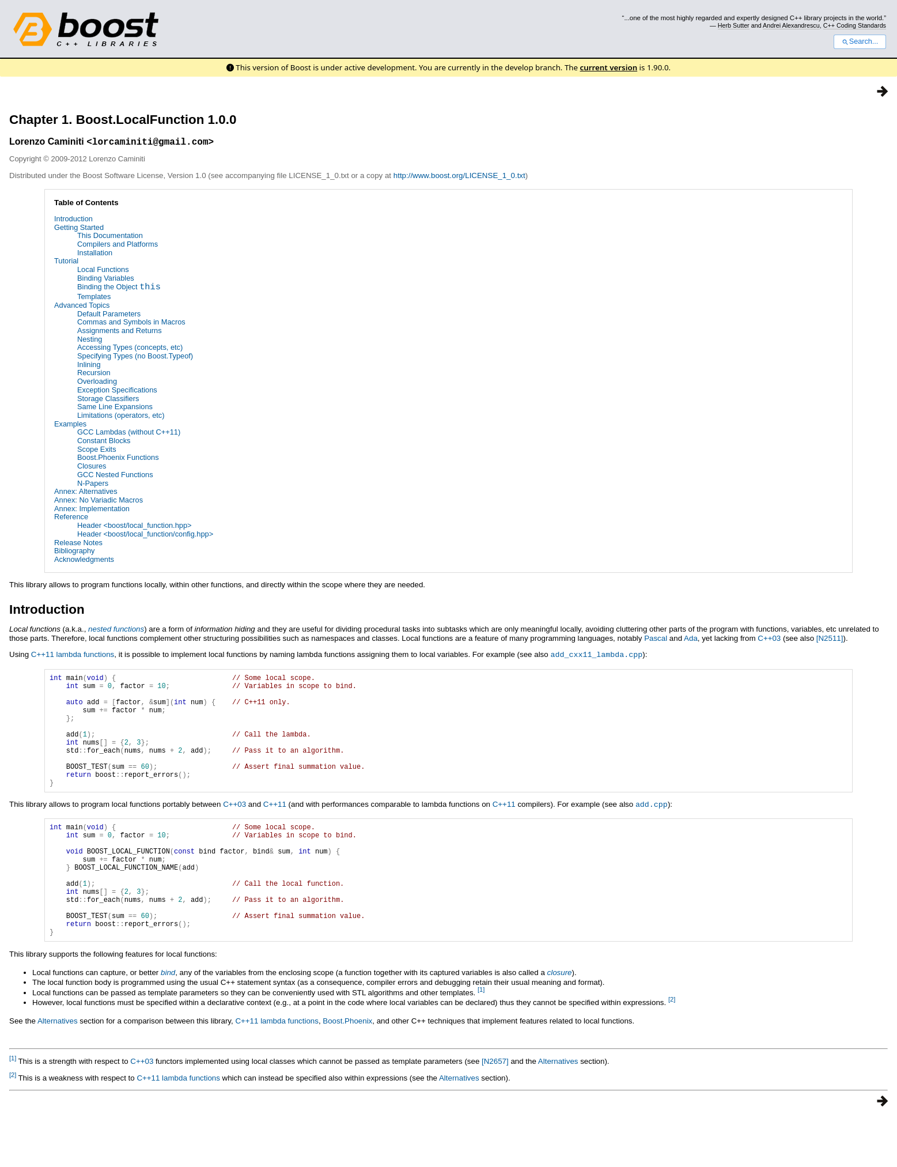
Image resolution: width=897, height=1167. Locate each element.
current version (609, 67)
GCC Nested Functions (115, 476)
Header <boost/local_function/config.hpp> (145, 535)
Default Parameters (109, 315)
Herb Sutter (734, 25)
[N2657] (495, 1110)
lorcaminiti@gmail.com (150, 143)
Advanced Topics (82, 307)
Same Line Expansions (115, 408)
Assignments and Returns (119, 332)
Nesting (89, 341)
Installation (94, 254)
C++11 (274, 829)
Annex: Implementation (92, 510)
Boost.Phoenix (347, 1070)
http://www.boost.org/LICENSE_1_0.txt (459, 177)
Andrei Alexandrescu (791, 25)
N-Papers (92, 485)
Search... (860, 41)
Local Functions (103, 271)
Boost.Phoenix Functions (118, 459)
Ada (691, 640)
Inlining (89, 366)
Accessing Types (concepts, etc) (130, 349)
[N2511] (829, 640)
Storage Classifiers (108, 400)
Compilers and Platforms (117, 245)
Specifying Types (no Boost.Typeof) (135, 357)
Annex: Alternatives (86, 493)
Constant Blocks (103, 442)
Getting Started (79, 229)
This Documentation (110, 237)
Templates (94, 298)
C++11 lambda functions (72, 656)
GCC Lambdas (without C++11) (128, 433)
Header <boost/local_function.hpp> (134, 527)
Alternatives (57, 1070)
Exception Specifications (117, 391)
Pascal (655, 640)
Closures (92, 467)
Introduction (73, 220)
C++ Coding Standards (854, 25)
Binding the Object (119, 289)
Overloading (97, 383)
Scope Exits (96, 451)
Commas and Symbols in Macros (131, 323)
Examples (70, 425)
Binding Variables (105, 279)
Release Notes (78, 544)
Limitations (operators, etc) (121, 417)
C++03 (769, 640)
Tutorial (66, 262)
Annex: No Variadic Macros (98, 501)
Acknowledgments (84, 561)
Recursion (94, 375)
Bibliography (74, 552)
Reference (71, 518)
